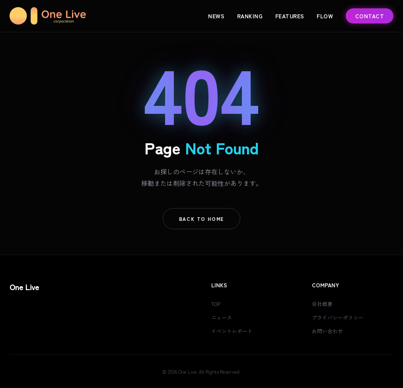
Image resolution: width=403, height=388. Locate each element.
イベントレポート (233, 331)
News (216, 16)
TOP (216, 304)
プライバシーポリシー (340, 317)
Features (289, 16)
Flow (325, 16)
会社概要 (323, 304)
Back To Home (201, 218)
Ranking (250, 16)
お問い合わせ (328, 331)
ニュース (222, 317)
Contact (369, 16)
